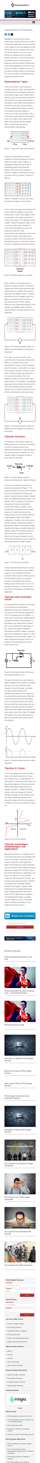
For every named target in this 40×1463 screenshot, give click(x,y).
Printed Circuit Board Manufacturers (18, 1338)
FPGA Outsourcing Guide (14, 1025)
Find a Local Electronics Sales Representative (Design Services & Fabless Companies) (20, 1451)
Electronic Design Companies (16, 1375)
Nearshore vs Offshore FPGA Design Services (18, 1060)
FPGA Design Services (14, 1327)
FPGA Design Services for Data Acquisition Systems (16, 1097)
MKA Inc (9, 1351)
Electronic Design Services (15, 1324)
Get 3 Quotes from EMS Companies (18, 1265)
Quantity (8, 1308)
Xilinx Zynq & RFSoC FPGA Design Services (18, 1085)
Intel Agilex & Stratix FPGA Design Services (17, 1131)
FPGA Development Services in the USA (18, 958)
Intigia (20, 1408)
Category (9, 1288)
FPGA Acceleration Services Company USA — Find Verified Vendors (19, 992)
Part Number (10, 1302)
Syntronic (10, 1358)
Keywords (9, 1282)
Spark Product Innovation (15, 1365)
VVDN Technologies (13, 1362)
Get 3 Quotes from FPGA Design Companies (17, 1198)
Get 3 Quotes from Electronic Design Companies (18, 1165)
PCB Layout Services (13, 1334)
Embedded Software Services (16, 1382)
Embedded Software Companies (17, 1331)
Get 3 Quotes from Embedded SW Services (17, 1233)
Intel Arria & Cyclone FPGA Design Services (17, 1072)
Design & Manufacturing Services (17, 1342)
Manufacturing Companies (15, 1385)
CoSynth (10, 1354)
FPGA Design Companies (15, 1378)
